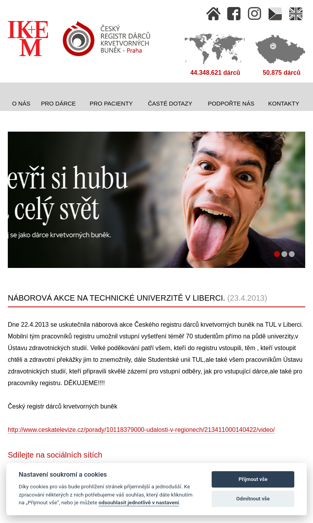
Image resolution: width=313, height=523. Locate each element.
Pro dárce (58, 103)
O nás (21, 103)
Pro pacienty (111, 103)
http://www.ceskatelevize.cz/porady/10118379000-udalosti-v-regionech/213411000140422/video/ (141, 429)
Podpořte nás (231, 103)
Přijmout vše (253, 479)
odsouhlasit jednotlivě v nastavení (139, 502)
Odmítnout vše (253, 499)
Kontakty (283, 103)
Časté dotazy (170, 103)
